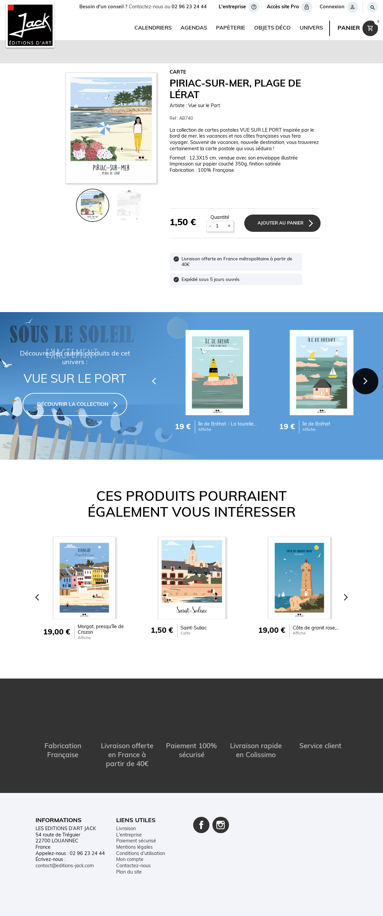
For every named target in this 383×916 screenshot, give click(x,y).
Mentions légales (134, 847)
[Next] (364, 380)
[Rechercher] (372, 7)
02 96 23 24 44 (189, 7)
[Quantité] (218, 226)
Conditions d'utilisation (140, 853)
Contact (96, 905)
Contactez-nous (133, 865)
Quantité (219, 217)
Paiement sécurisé (136, 840)
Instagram (220, 825)
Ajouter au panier (280, 223)
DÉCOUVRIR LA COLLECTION (73, 404)
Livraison (126, 828)
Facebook (201, 825)
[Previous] (152, 380)
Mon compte (129, 859)
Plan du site (129, 872)
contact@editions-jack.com (65, 865)
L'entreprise (129, 834)
